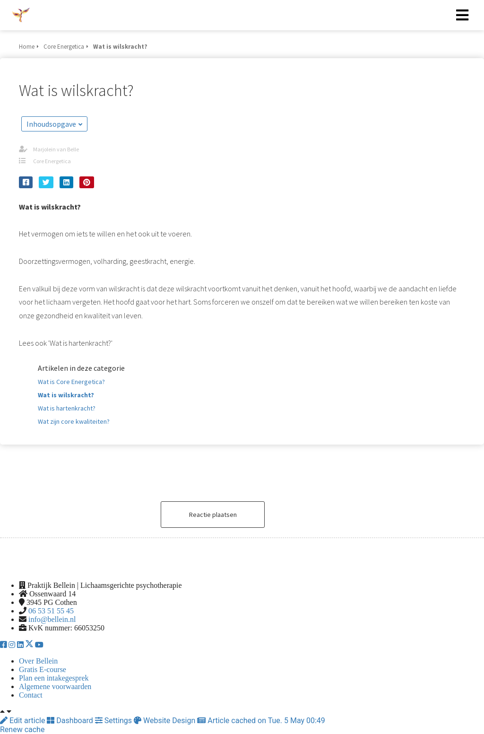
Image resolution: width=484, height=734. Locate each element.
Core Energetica (52, 161)
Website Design (165, 720)
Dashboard (71, 720)
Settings (114, 720)
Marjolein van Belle (56, 149)
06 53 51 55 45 (51, 611)
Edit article (23, 720)
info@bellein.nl (52, 619)
